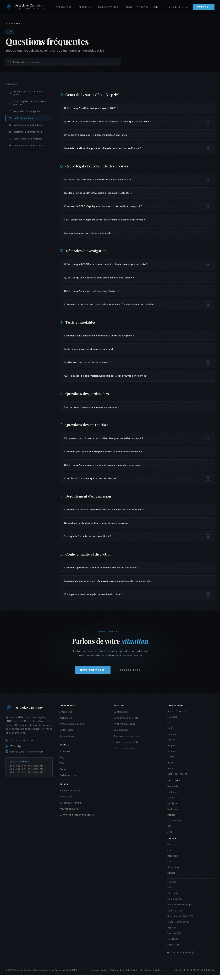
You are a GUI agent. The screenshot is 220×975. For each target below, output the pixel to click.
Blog (129, 7)
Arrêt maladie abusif (124, 723)
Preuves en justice (69, 808)
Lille (169, 861)
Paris (170, 844)
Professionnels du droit (72, 723)
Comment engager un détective (77, 814)
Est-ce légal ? (67, 796)
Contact (203, 6)
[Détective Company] (29, 707)
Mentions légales (99, 970)
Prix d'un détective (69, 790)
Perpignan (172, 803)
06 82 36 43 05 (130, 670)
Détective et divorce (71, 802)
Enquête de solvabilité (126, 742)
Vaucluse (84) (174, 933)
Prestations (65, 7)
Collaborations (109, 7)
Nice (169, 722)
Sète (169, 826)
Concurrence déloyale (125, 717)
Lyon (169, 850)
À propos (143, 7)
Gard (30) (172, 939)
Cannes (171, 734)
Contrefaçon (120, 711)
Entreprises (65, 711)
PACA (170, 887)
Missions (86, 7)
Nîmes (170, 797)
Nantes (171, 872)
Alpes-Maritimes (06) (178, 921)
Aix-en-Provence (176, 711)
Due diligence (121, 729)
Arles (170, 768)
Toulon (170, 728)
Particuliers (65, 717)
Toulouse (172, 792)
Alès (169, 831)
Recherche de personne (126, 736)
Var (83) (171, 927)
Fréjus (170, 756)
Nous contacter (92, 670)
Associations (66, 736)
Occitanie (172, 893)
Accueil (9, 23)
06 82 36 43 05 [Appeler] (179, 6)
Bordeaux (172, 855)
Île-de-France (175, 898)
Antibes (171, 751)
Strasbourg (173, 867)
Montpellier (173, 786)
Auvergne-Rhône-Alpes (180, 904)
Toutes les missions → (126, 748)
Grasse (171, 739)
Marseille (172, 716)
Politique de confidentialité (123, 970)
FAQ (155, 7)
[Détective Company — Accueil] (25, 6)
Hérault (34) (173, 944)
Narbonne (172, 809)
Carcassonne (174, 820)
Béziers (171, 814)
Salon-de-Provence (178, 773)
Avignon (171, 745)
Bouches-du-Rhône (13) (180, 916)
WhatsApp (14, 746)
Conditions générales (150, 970)
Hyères (171, 762)
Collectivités (66, 729)
